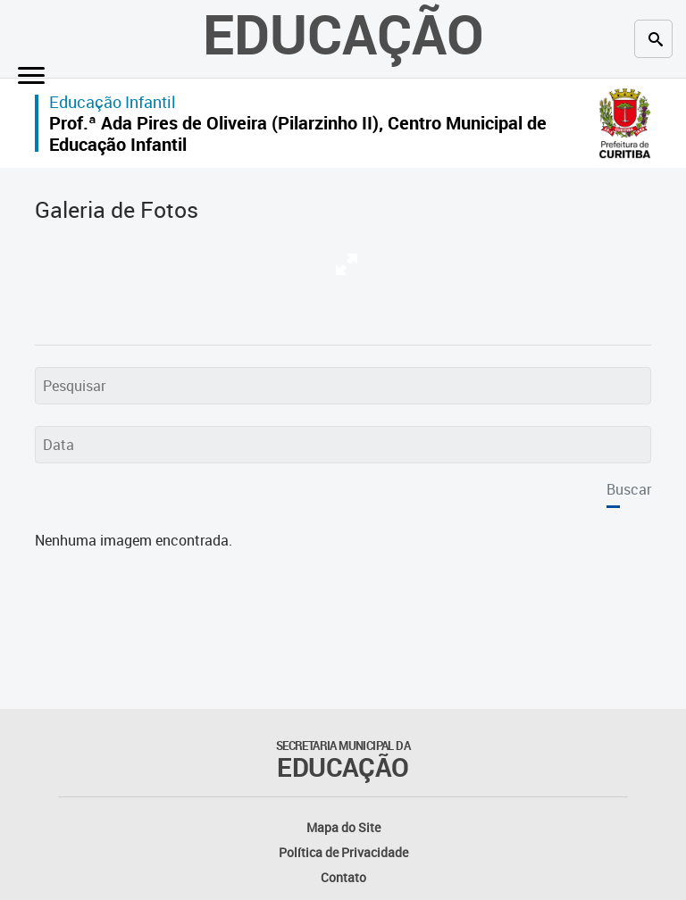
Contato (343, 877)
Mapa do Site (343, 827)
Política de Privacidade (343, 852)
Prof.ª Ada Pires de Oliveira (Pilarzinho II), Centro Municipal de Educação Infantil (298, 133)
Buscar (629, 489)
